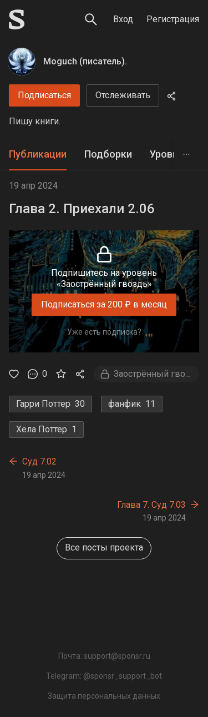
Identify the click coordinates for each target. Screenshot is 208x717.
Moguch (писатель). (85, 61)
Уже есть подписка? (104, 331)
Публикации (38, 154)
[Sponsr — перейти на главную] (16, 19)
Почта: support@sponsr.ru (104, 656)
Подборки (108, 154)
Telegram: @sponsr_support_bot (104, 675)
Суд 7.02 (39, 461)
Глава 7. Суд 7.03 (151, 504)
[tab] (38, 154)
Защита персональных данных (104, 695)
